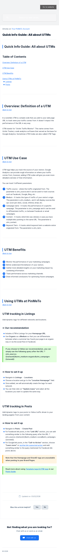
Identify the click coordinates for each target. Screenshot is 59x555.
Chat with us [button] (31, 538)
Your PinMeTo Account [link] (21, 29)
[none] (48, 7)
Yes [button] (37, 507)
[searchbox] (29, 17)
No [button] (45, 507)
